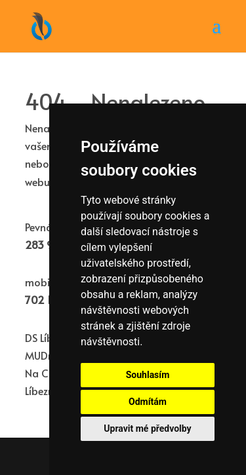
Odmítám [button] (148, 401)
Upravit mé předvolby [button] (147, 428)
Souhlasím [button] (148, 375)
